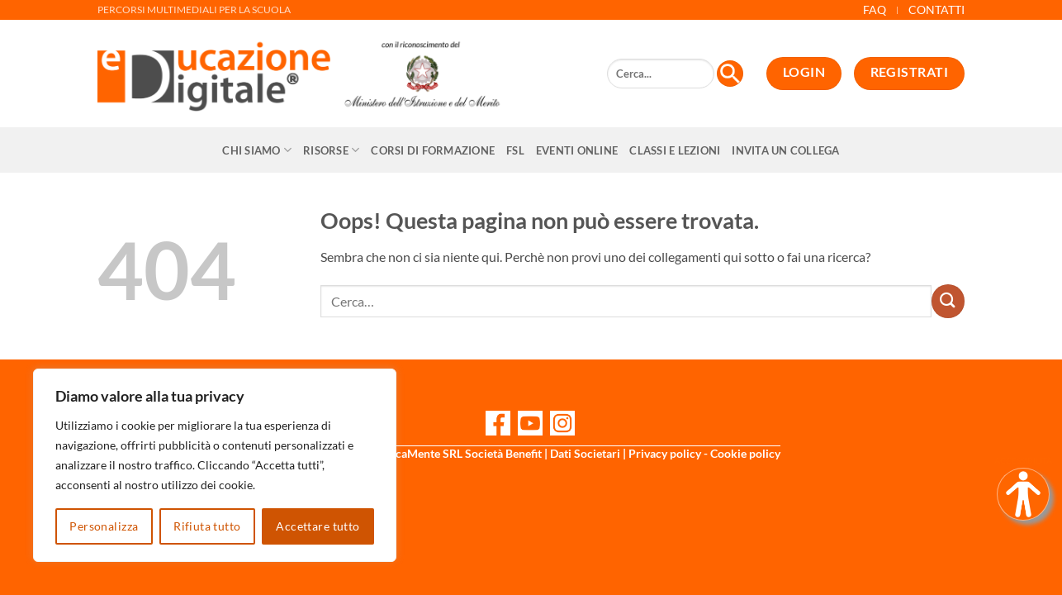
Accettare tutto (317, 526)
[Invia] (948, 300)
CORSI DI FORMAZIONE (433, 150)
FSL (515, 150)
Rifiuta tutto (206, 526)
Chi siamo (257, 150)
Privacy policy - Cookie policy (704, 453)
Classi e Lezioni (674, 150)
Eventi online (577, 150)
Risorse (331, 150)
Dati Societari (585, 453)
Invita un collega (785, 150)
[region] (214, 465)
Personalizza (103, 526)
